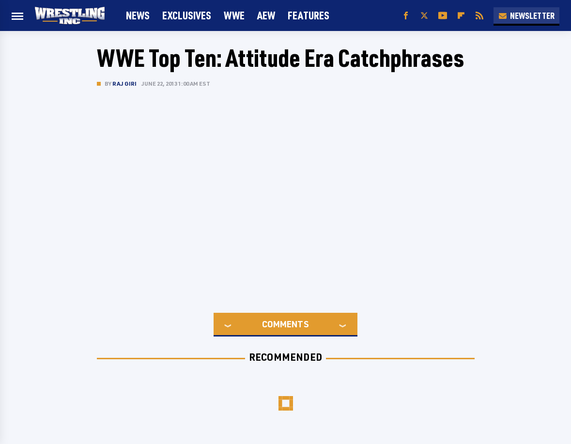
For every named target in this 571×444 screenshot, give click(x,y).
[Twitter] (424, 16)
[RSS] (479, 16)
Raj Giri (124, 83)
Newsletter (526, 15)
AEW (266, 15)
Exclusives (186, 15)
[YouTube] (442, 16)
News (138, 15)
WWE (234, 15)
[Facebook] (405, 16)
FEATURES (308, 15)
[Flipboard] (461, 16)
